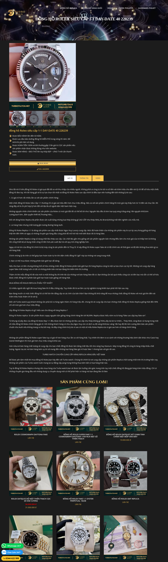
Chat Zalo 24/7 (13, 552)
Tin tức (52, 14)
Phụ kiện (39, 14)
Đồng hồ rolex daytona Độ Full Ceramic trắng (141, 416)
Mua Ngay (87, 85)
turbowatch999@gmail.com (24, 538)
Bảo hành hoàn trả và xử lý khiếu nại (103, 529)
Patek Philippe (101, 4)
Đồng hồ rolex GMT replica (64, 415)
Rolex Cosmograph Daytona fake (26, 361)
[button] (55, 69)
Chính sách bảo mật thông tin (71, 529)
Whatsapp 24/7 (14, 545)
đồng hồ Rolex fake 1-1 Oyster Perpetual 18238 (26, 416)
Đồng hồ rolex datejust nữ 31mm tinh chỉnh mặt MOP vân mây (103, 362)
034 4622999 (88, 91)
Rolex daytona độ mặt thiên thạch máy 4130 (65, 472)
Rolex (85, 4)
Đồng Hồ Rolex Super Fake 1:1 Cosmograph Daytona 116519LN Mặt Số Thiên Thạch (64, 362)
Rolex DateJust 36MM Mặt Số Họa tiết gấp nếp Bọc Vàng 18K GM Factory (26, 473)
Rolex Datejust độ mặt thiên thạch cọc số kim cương (141, 361)
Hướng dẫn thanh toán (68, 532)
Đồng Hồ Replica (43, 4)
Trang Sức (141, 4)
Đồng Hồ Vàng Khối (67, 4)
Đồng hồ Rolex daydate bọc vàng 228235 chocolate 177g (103, 416)
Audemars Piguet (121, 4)
